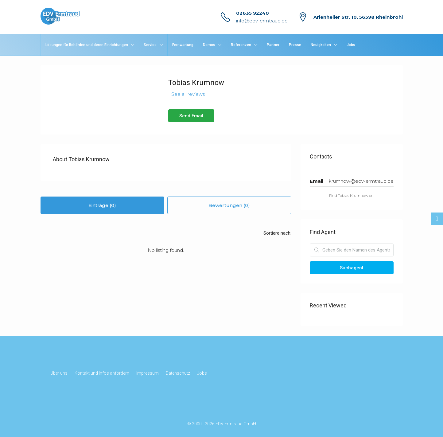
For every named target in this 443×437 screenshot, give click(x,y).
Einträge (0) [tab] (102, 205)
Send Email (191, 116)
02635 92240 (252, 13)
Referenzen (241, 45)
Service (150, 45)
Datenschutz (178, 373)
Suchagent (351, 268)
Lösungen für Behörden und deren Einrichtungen (86, 45)
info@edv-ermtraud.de (262, 21)
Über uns (59, 373)
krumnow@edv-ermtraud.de (361, 181)
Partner (273, 45)
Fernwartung (182, 45)
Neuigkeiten (321, 45)
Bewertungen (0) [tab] (229, 205)
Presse (295, 45)
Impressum (147, 373)
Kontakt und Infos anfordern (102, 373)
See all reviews (188, 94)
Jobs (351, 45)
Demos (209, 45)
